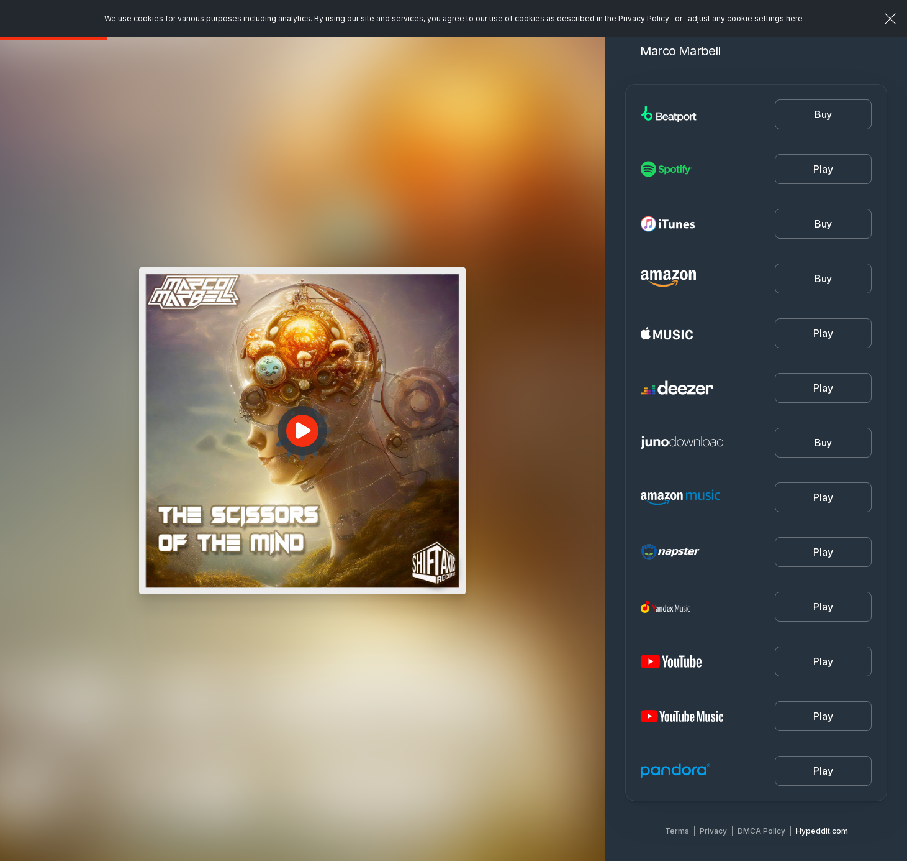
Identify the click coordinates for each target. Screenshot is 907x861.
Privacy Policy (643, 18)
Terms (677, 831)
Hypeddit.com (822, 831)
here (794, 18)
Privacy (713, 831)
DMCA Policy (761, 831)
